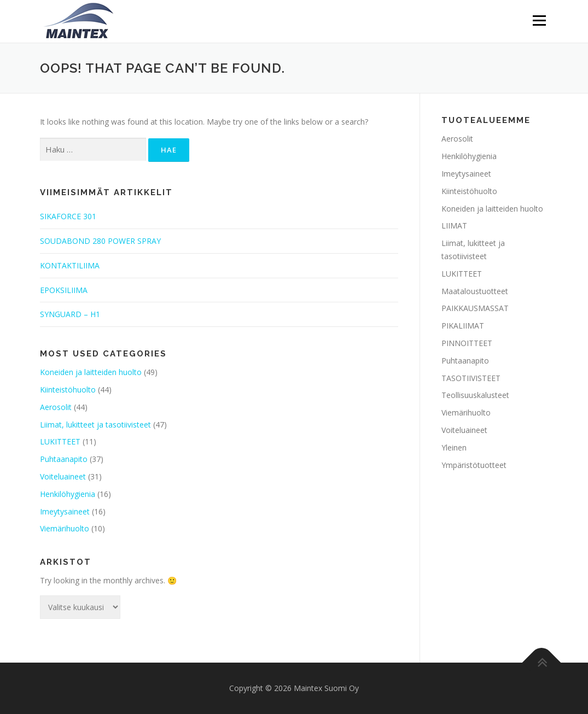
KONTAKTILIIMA (70, 265)
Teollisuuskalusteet (475, 395)
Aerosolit (56, 407)
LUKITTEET (60, 441)
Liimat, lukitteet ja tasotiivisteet (95, 424)
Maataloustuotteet (474, 291)
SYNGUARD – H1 (70, 314)
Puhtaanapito (64, 459)
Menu (539, 20)
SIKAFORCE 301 (68, 216)
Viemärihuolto (64, 528)
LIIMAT (454, 225)
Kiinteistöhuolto (68, 389)
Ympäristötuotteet (474, 465)
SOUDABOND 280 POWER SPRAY (100, 241)
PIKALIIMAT (462, 325)
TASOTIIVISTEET (470, 378)
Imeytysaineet (65, 511)
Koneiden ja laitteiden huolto (91, 372)
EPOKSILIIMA (64, 290)
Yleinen (454, 447)
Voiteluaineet (63, 476)
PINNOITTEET (466, 343)
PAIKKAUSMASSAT (475, 308)
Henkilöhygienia (67, 494)
